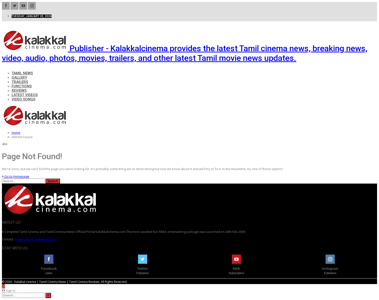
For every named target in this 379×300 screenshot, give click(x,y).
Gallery (19, 77)
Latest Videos (25, 95)
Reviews (19, 90)
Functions (22, 86)
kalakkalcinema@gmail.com (35, 239)
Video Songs (23, 99)
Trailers (20, 82)
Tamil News (22, 73)
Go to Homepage (15, 176)
